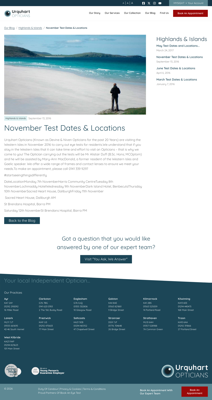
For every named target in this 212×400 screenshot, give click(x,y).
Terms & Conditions (94, 389)
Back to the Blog (22, 220)
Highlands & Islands (30, 27)
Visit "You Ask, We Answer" (106, 259)
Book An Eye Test (70, 392)
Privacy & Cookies (70, 389)
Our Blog (9, 27)
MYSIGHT (188, 3)
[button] (94, 13)
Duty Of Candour (48, 389)
